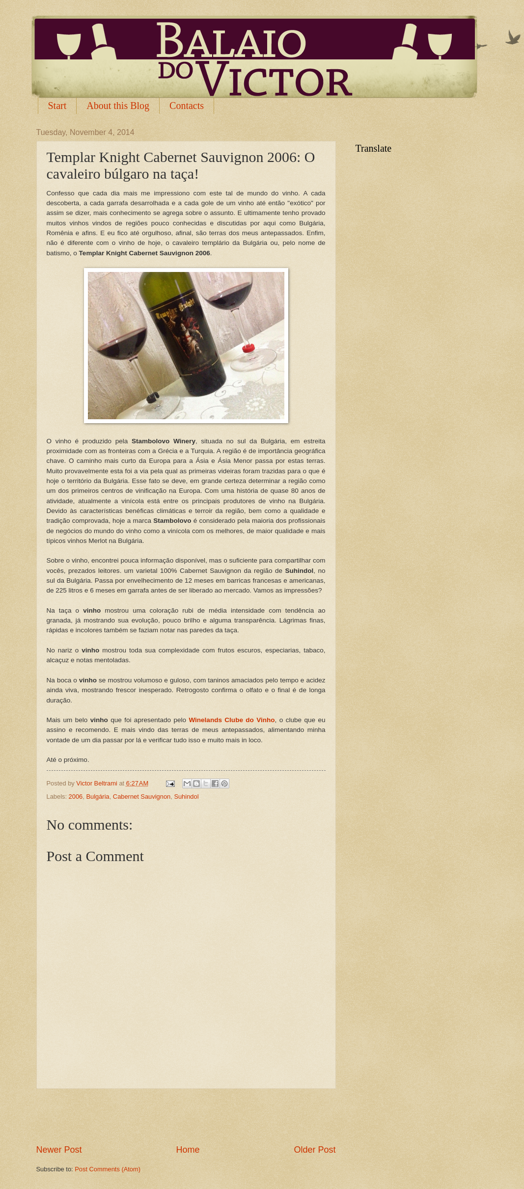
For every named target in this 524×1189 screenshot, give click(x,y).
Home (187, 1150)
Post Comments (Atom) (107, 1169)
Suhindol (186, 796)
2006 (76, 796)
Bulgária (97, 796)
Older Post (314, 1150)
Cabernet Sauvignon (141, 796)
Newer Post (59, 1150)
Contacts (186, 105)
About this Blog (117, 105)
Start (57, 105)
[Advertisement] (186, 1116)
